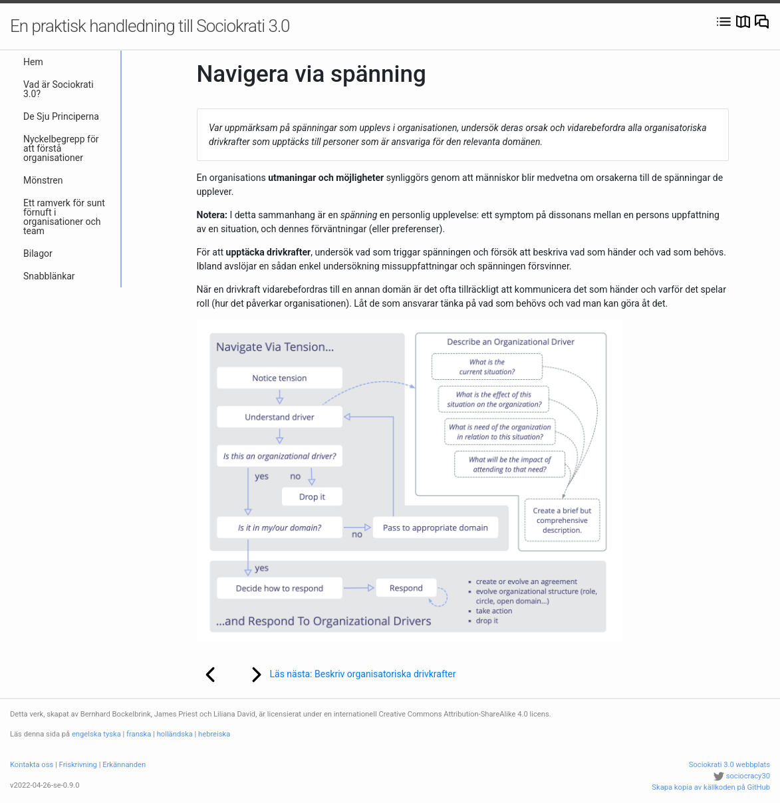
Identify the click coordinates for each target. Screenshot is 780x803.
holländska (175, 734)
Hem (33, 62)
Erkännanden (124, 764)
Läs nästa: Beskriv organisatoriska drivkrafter (344, 674)
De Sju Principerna (61, 116)
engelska (87, 734)
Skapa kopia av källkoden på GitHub (711, 787)
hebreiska (214, 734)
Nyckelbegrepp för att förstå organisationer (61, 148)
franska (138, 734)
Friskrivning (78, 764)
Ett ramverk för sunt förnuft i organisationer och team (64, 217)
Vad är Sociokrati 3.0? (58, 89)
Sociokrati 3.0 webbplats (729, 764)
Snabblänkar (49, 276)
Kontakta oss (31, 764)
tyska (111, 734)
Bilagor (38, 253)
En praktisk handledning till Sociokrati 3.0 (150, 26)
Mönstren (43, 180)
